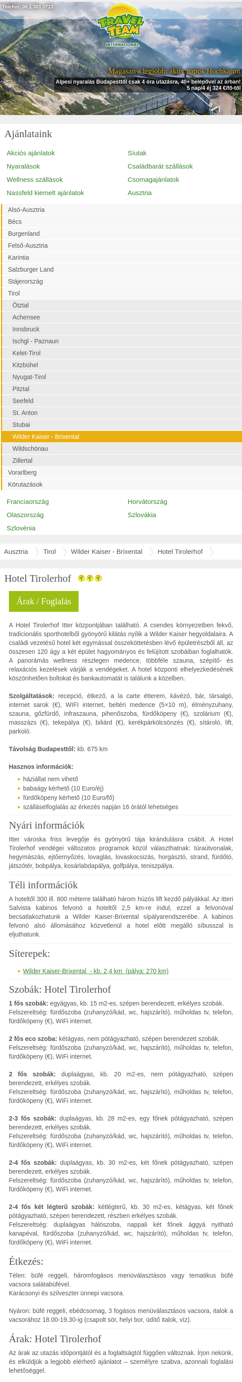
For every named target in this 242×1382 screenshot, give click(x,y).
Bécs (15, 221)
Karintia (18, 257)
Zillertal (22, 460)
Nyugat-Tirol (29, 376)
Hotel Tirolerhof (180, 551)
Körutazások (25, 484)
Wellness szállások (35, 179)
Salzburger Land (31, 269)
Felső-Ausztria (28, 245)
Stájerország (25, 281)
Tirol (14, 293)
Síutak (137, 153)
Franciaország (28, 501)
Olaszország (25, 514)
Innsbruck (26, 329)
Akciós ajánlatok (31, 153)
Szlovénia (21, 528)
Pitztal (20, 388)
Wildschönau (30, 448)
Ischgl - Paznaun (35, 341)
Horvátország (147, 501)
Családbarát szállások (160, 166)
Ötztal (20, 305)
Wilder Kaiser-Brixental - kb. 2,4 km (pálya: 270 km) (96, 971)
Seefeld (22, 400)
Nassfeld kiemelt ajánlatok (45, 192)
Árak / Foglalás (43, 601)
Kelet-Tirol (26, 353)
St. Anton (25, 412)
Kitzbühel (25, 365)
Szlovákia (142, 514)
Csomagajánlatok (153, 179)
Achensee (26, 317)
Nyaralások (23, 166)
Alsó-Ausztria (26, 209)
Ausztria (140, 192)
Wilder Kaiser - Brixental (45, 436)
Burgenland (24, 233)
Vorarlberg (22, 472)
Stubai (21, 424)
